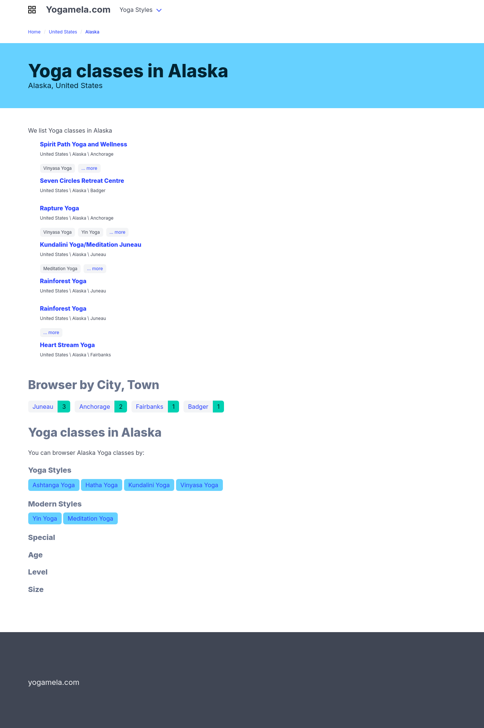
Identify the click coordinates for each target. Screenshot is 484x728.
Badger (198, 406)
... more (89, 168)
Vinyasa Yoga (199, 485)
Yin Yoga (45, 518)
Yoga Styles (136, 9)
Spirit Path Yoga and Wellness (83, 144)
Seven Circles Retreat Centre (82, 180)
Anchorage (94, 406)
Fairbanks (149, 406)
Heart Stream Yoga (67, 345)
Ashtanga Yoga (54, 485)
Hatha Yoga (101, 485)
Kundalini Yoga (149, 485)
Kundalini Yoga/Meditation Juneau (91, 244)
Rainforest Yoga (63, 281)
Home (34, 32)
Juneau (43, 406)
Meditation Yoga (90, 518)
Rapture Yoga (59, 208)
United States (63, 32)
